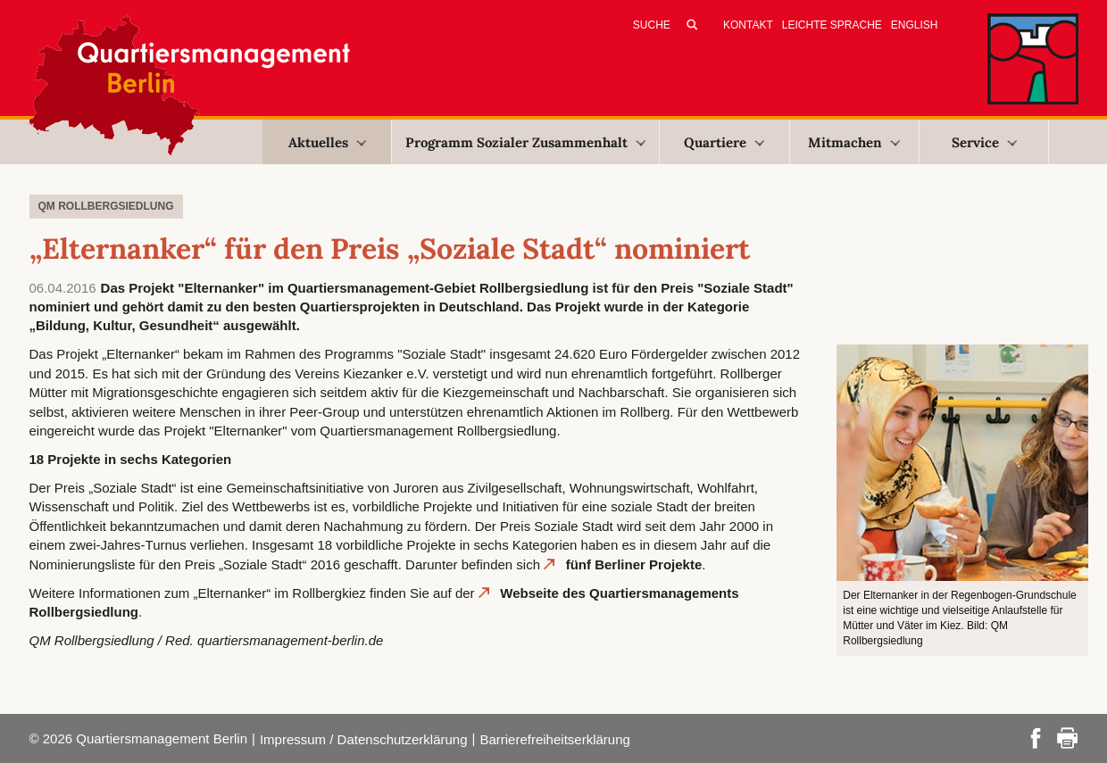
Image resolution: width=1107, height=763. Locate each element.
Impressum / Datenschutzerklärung (364, 739)
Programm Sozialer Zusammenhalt (525, 142)
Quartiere (724, 142)
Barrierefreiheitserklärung (554, 739)
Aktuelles (327, 142)
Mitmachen (854, 142)
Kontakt (748, 25)
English (914, 25)
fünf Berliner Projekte (634, 564)
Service (984, 142)
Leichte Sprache (832, 25)
